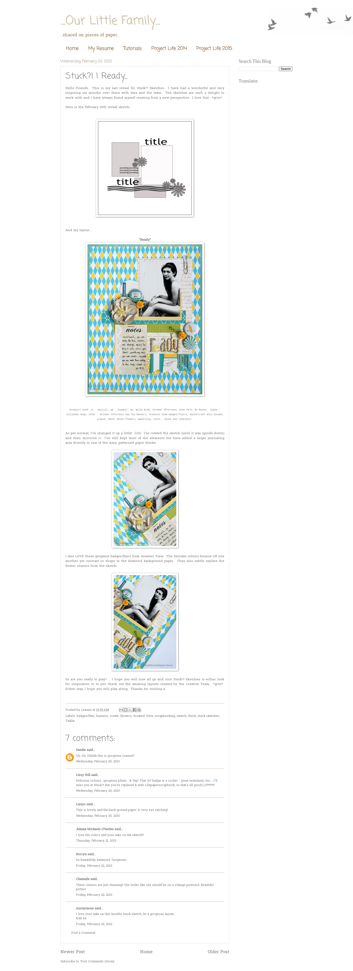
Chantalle (83, 879)
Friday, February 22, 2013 (94, 866)
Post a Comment (83, 933)
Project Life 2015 (214, 48)
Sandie (81, 750)
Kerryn (81, 854)
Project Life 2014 (169, 48)
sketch (181, 716)
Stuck (192, 716)
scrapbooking (165, 716)
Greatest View (152, 556)
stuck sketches (208, 716)
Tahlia (70, 721)
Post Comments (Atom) (97, 961)
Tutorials (132, 48)
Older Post (218, 952)
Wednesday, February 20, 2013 (98, 761)
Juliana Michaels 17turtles (95, 829)
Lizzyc (81, 804)
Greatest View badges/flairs (168, 414)
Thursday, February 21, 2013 (96, 841)
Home (72, 48)
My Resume (101, 48)
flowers (125, 716)
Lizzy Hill (83, 775)
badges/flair (85, 716)
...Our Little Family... (110, 21)
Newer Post (72, 952)
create (114, 716)
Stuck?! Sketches (150, 88)
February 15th (95, 107)
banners (102, 716)
